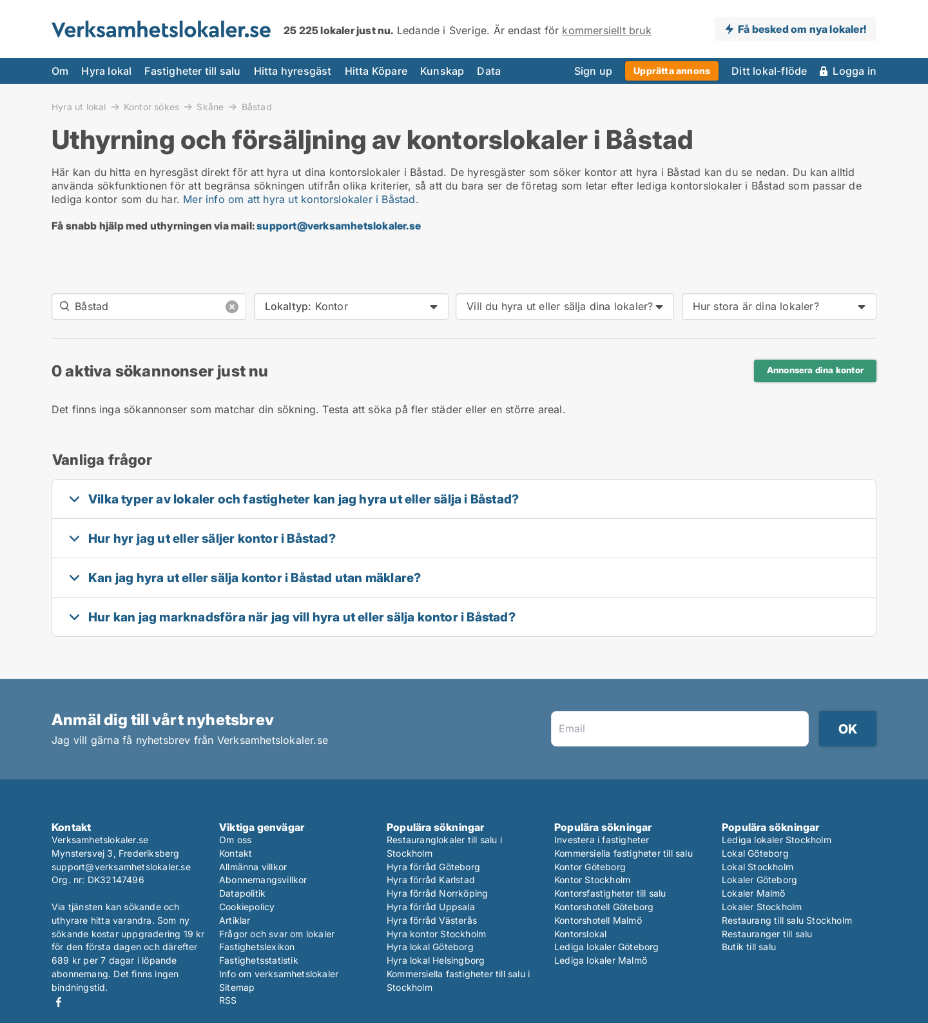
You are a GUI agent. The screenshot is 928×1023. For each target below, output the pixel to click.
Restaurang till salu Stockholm (787, 920)
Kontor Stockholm (592, 879)
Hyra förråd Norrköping (437, 893)
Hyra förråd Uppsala (431, 906)
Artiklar (235, 920)
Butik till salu (749, 946)
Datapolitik (242, 893)
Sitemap (237, 987)
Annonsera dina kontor (815, 370)
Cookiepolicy (247, 906)
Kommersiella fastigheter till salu (623, 853)
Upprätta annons (671, 70)
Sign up (593, 70)
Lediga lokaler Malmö (600, 960)
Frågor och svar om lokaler (276, 933)
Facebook (59, 1002)
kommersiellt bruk (606, 30)
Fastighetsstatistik (258, 960)
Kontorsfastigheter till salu (610, 893)
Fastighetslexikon (257, 946)
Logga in (854, 70)
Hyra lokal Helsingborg (436, 960)
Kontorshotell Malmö (598, 920)
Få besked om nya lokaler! (802, 29)
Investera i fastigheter (602, 839)
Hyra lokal (106, 70)
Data (489, 70)
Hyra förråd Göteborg (433, 866)
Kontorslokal (580, 933)
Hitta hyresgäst (293, 70)
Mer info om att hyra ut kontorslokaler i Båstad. (301, 199)
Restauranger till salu (767, 933)
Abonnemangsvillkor (263, 879)
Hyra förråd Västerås (432, 920)
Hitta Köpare (376, 70)
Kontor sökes (151, 106)
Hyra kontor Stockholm (436, 933)
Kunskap (442, 70)
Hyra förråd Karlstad (431, 879)
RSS (228, 1000)
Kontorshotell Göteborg (603, 906)
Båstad (257, 107)
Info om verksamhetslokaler (278, 973)
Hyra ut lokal (79, 106)
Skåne (210, 106)
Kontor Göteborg (590, 866)
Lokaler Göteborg (759, 879)
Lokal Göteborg (755, 853)
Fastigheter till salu (192, 70)
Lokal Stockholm (757, 866)
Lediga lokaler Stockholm (776, 839)
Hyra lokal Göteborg (430, 946)
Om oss (235, 839)
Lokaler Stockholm (762, 906)
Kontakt (235, 853)
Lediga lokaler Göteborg (606, 946)
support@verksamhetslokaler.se (338, 225)
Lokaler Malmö (754, 893)
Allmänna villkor (253, 866)
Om (60, 70)
